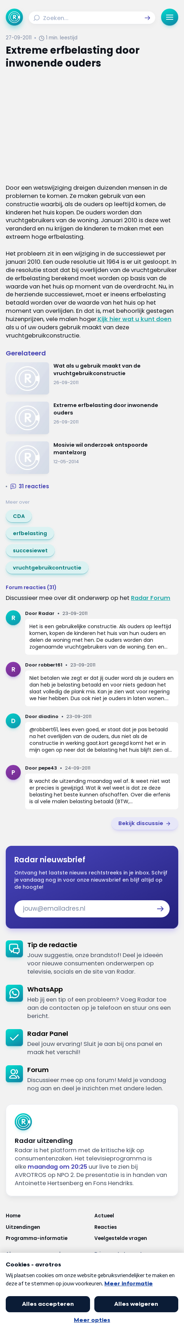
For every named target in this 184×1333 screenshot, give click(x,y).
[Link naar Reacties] (136, 1227)
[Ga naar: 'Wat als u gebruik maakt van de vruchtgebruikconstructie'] (92, 378)
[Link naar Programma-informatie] (48, 1238)
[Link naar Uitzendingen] (48, 1227)
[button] (147, 17)
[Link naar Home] (48, 1216)
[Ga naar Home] (14, 17)
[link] (19, 516)
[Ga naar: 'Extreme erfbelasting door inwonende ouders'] (92, 418)
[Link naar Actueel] (136, 1216)
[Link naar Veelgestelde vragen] (136, 1238)
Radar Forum (150, 598)
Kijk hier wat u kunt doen (134, 319)
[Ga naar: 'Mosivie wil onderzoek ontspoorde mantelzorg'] (92, 457)
